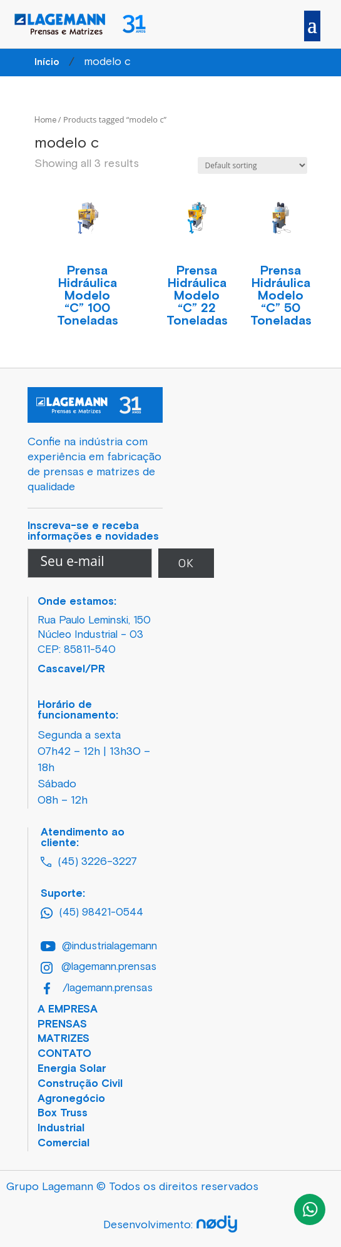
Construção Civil (80, 1084)
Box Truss (63, 1113)
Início (46, 62)
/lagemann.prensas (98, 988)
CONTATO (64, 1054)
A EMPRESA (68, 1009)
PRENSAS (62, 1024)
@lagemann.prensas (98, 968)
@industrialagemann (99, 946)
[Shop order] (252, 165)
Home (45, 120)
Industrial (61, 1128)
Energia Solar (72, 1069)
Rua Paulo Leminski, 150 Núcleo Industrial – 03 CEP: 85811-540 (94, 635)
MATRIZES (63, 1039)
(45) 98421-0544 (92, 913)
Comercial (63, 1143)
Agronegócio (71, 1099)
